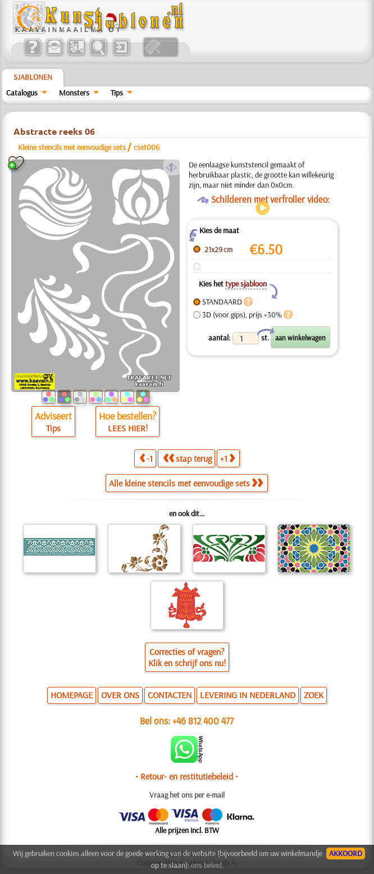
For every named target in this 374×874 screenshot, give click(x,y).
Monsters (74, 93)
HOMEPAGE (72, 694)
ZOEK (313, 694)
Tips (117, 93)
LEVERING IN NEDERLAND (247, 694)
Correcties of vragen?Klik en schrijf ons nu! (187, 657)
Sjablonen (32, 77)
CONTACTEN (169, 694)
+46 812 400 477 (203, 720)
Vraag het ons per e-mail (187, 795)
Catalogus (22, 93)
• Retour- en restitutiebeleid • (186, 776)
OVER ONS (120, 694)
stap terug (187, 458)
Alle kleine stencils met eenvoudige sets (186, 483)
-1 (146, 458)
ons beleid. (207, 865)
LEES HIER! (128, 428)
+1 (227, 458)
